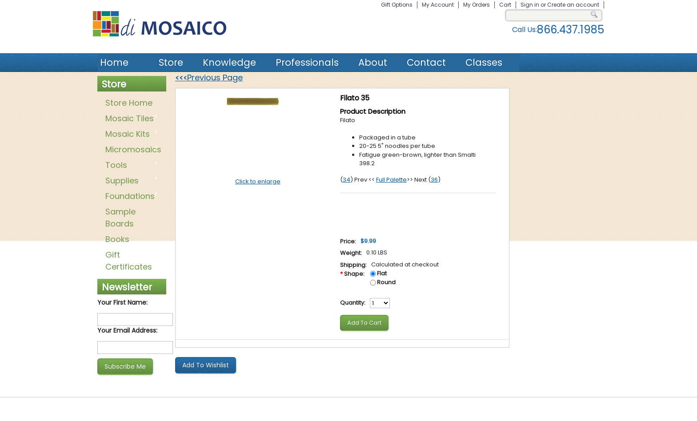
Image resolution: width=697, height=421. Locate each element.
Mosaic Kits (130, 134)
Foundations (130, 197)
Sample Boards (120, 217)
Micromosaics (131, 150)
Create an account (573, 4)
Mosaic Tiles (130, 119)
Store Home (128, 102)
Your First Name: (122, 302)
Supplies (130, 181)
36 (434, 179)
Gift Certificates (128, 260)
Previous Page (209, 77)
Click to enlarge (257, 181)
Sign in (530, 4)
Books (117, 239)
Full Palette (391, 179)
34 (346, 179)
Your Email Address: (127, 330)
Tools (130, 165)
